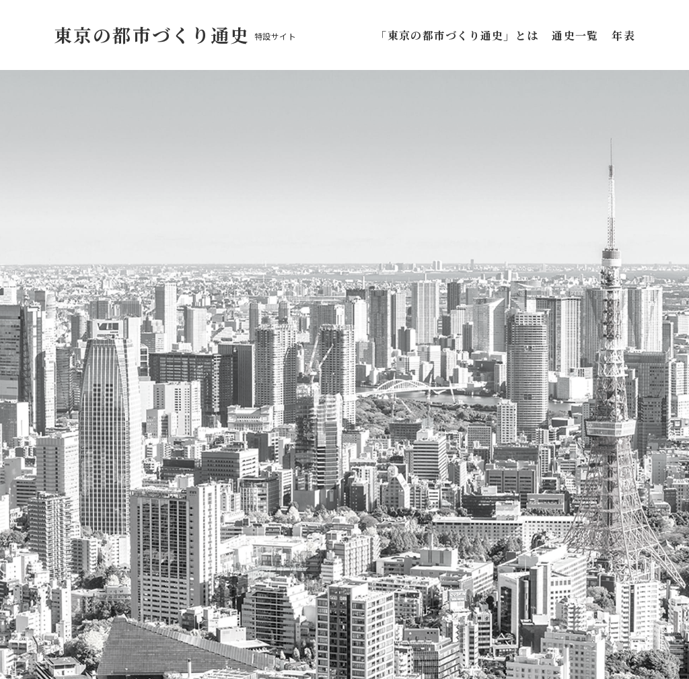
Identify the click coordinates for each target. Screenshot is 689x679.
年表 (623, 35)
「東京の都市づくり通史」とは (459, 35)
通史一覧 (575, 35)
